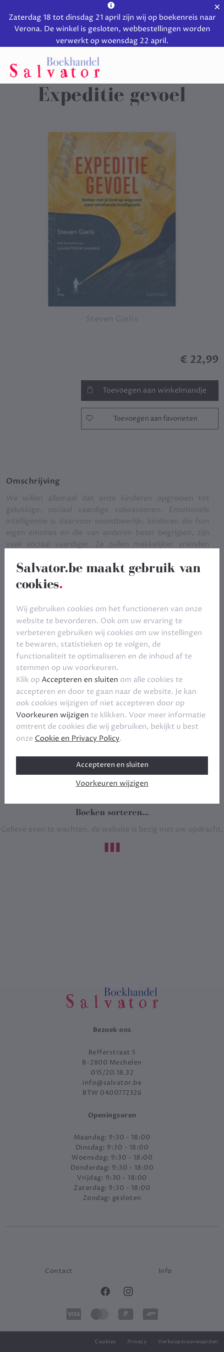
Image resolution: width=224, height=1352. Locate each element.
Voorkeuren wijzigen (112, 783)
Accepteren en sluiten (112, 765)
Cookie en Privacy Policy (77, 738)
